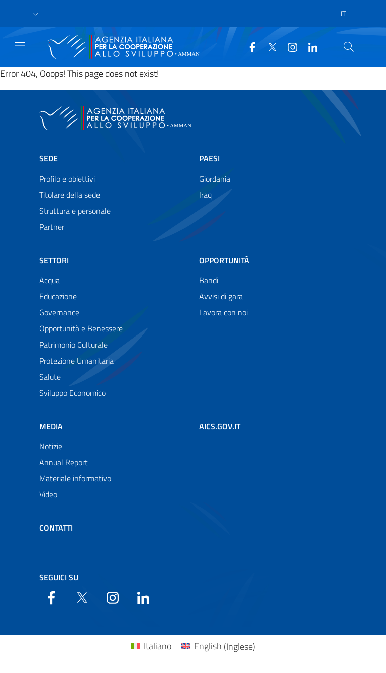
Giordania (214, 179)
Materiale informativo (75, 478)
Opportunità (224, 260)
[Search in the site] (349, 47)
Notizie (50, 446)
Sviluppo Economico (72, 393)
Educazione (58, 296)
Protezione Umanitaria (76, 361)
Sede (48, 158)
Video (48, 494)
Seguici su (58, 577)
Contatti (56, 528)
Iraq (205, 195)
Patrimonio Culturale (73, 345)
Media (51, 426)
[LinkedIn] (309, 46)
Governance (59, 312)
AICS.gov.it (219, 426)
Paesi (209, 158)
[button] (35, 14)
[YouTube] (288, 46)
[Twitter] (268, 46)
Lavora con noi (223, 312)
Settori (54, 260)
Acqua (49, 280)
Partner (51, 227)
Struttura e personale (75, 211)
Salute (50, 377)
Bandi (208, 280)
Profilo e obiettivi (67, 179)
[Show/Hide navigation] (20, 46)
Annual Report (63, 462)
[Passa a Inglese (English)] (218, 646)
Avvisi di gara (221, 296)
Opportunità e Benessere (81, 328)
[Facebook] (248, 46)
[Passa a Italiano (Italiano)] (151, 646)
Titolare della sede (69, 195)
